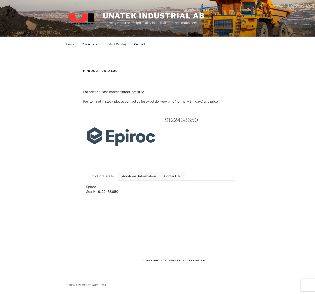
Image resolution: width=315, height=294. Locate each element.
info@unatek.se (132, 92)
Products (90, 44)
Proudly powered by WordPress (85, 284)
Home (70, 44)
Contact (139, 44)
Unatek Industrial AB (154, 15)
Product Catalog (115, 44)
